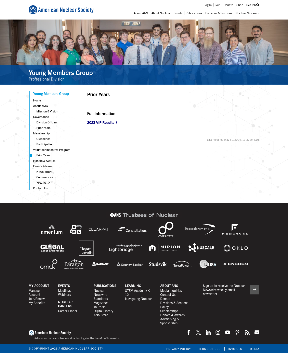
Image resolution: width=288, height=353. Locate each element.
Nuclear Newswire (247, 13)
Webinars (64, 294)
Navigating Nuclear (138, 298)
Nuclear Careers (65, 304)
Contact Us (40, 188)
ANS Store (101, 315)
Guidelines (43, 139)
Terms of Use (209, 349)
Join (217, 5)
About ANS (141, 13)
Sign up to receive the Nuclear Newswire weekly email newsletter (224, 289)
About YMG (40, 106)
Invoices (235, 349)
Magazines (101, 303)
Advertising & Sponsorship (169, 321)
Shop (239, 5)
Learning (133, 285)
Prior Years (43, 128)
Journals (99, 307)
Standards (101, 298)
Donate (228, 5)
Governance (41, 117)
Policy (164, 307)
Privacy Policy (178, 349)
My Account (39, 285)
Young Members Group (61, 72)
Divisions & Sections (218, 13)
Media (254, 349)
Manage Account (34, 292)
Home (37, 100)
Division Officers (47, 122)
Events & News (43, 166)
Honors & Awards (44, 160)
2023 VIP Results (100, 122)
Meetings (64, 290)
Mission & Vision (47, 111)
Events (177, 13)
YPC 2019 (43, 182)
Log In (208, 5)
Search (252, 5)
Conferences (44, 177)
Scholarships (169, 311)
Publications (194, 13)
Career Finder (67, 311)
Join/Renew (37, 298)
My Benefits (37, 303)
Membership (41, 133)
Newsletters (44, 171)
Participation (44, 144)
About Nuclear (160, 13)
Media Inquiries (171, 290)
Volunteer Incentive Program (51, 149)
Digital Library (103, 311)
